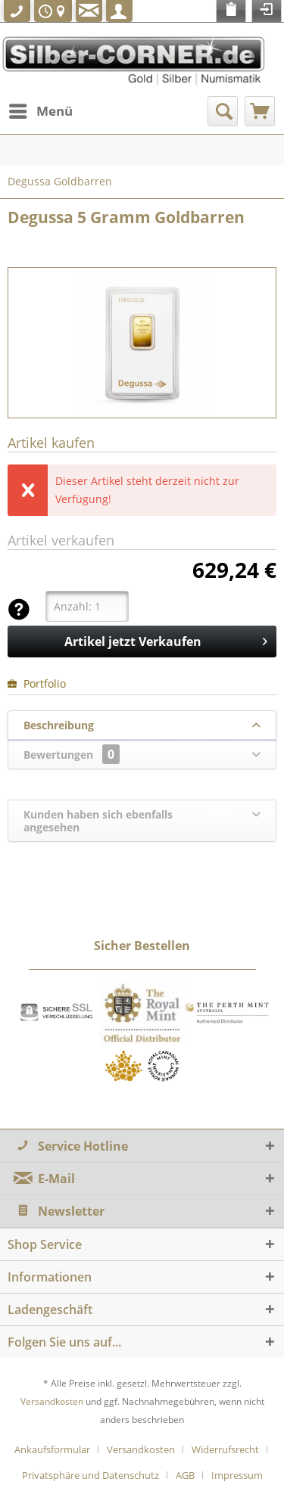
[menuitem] (40, 111)
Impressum (237, 1475)
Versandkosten (51, 1401)
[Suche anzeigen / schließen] (223, 111)
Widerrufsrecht (225, 1449)
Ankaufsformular (52, 1449)
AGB (185, 1475)
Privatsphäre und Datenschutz (90, 1475)
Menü (41, 109)
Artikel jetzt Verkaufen (165, 639)
